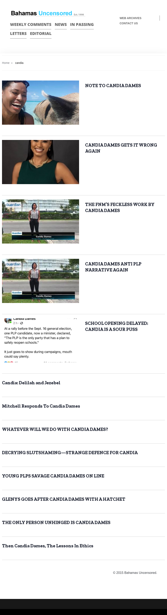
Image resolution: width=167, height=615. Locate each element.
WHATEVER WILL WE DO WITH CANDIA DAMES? (55, 429)
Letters (18, 33)
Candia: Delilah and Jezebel (31, 383)
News (61, 24)
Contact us (129, 23)
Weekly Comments (30, 24)
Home (5, 62)
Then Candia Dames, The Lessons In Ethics (47, 546)
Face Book (148, 36)
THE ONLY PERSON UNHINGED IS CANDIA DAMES (56, 522)
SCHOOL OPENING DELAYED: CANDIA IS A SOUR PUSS (116, 326)
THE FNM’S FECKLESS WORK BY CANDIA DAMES (120, 207)
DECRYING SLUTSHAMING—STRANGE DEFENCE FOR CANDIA (70, 452)
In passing (82, 24)
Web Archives (130, 18)
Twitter (155, 36)
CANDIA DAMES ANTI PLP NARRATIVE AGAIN (113, 267)
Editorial (41, 33)
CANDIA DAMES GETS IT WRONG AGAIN (121, 148)
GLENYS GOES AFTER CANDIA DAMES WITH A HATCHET (63, 499)
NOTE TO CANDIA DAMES (113, 85)
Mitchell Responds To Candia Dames (41, 406)
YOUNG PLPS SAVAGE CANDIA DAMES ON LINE (53, 476)
